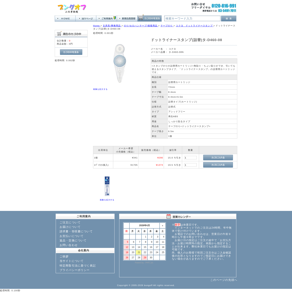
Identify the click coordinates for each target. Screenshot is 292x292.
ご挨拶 (64, 256)
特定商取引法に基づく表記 (78, 265)
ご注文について (70, 222)
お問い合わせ (69, 245)
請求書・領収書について (76, 231)
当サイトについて (72, 260)
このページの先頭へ (223, 279)
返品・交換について (73, 240)
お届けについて (70, 226)
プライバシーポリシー (75, 270)
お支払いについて (72, 236)
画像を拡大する (100, 89)
